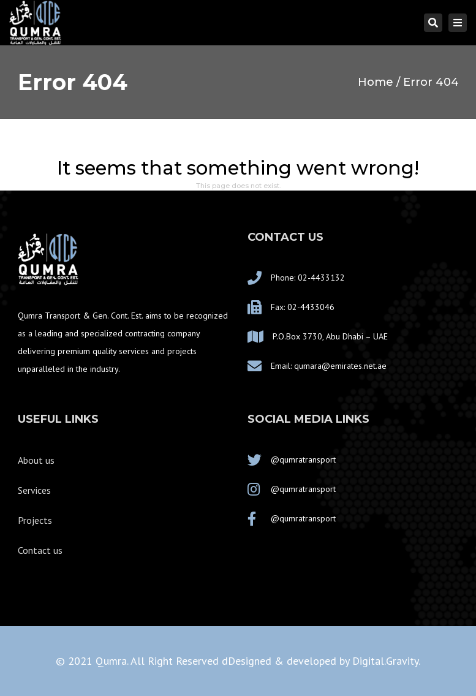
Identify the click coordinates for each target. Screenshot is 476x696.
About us (36, 460)
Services (34, 490)
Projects (35, 520)
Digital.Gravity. (386, 661)
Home (375, 82)
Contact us (40, 550)
